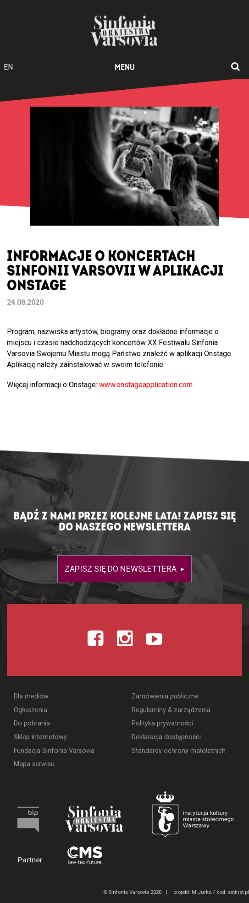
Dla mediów (31, 696)
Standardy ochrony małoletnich (179, 751)
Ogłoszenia (30, 710)
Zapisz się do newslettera (121, 568)
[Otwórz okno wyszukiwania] (235, 67)
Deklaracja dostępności (166, 737)
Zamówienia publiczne (165, 696)
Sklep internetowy (40, 737)
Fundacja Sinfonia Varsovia (54, 751)
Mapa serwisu (34, 764)
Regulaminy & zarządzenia (171, 710)
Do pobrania (32, 723)
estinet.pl (238, 892)
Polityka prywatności (162, 723)
